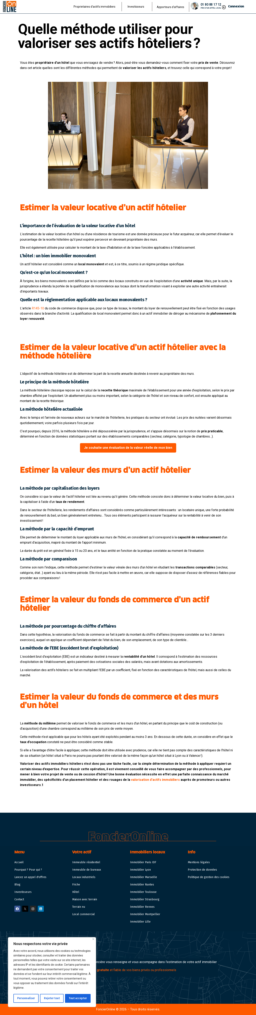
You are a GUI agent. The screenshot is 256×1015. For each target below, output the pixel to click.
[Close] (93, 939)
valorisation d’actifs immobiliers (155, 780)
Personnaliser (26, 998)
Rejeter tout (52, 998)
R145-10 (38, 308)
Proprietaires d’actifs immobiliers (95, 7)
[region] (52, 972)
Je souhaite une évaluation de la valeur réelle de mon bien (128, 448)
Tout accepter (78, 998)
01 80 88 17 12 (211, 4)
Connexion (236, 6)
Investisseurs (137, 7)
